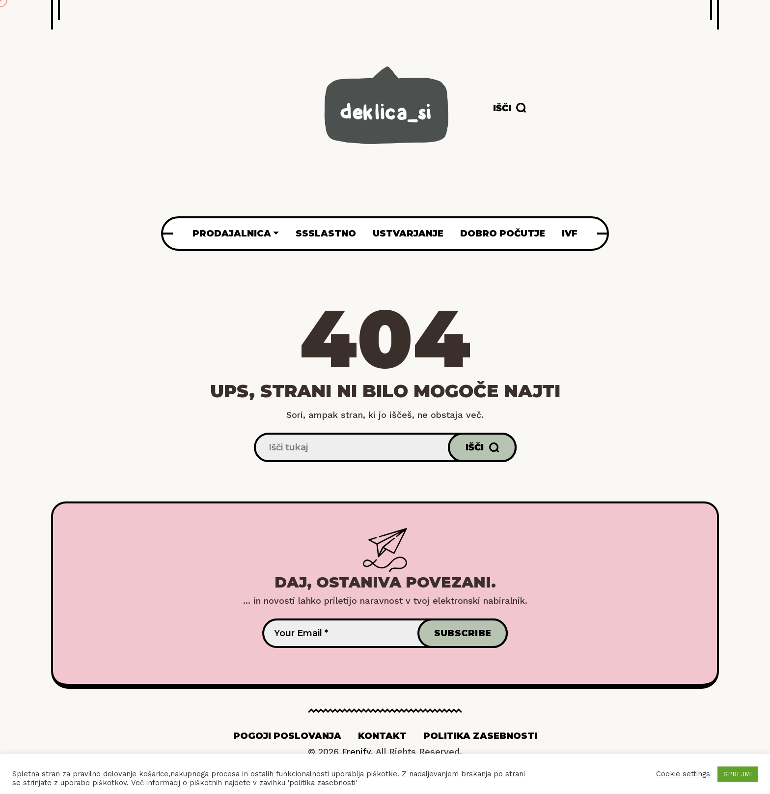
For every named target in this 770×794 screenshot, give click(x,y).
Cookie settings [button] (683, 773)
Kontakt (382, 736)
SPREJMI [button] (737, 774)
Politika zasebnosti (480, 736)
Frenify (356, 751)
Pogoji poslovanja (287, 736)
